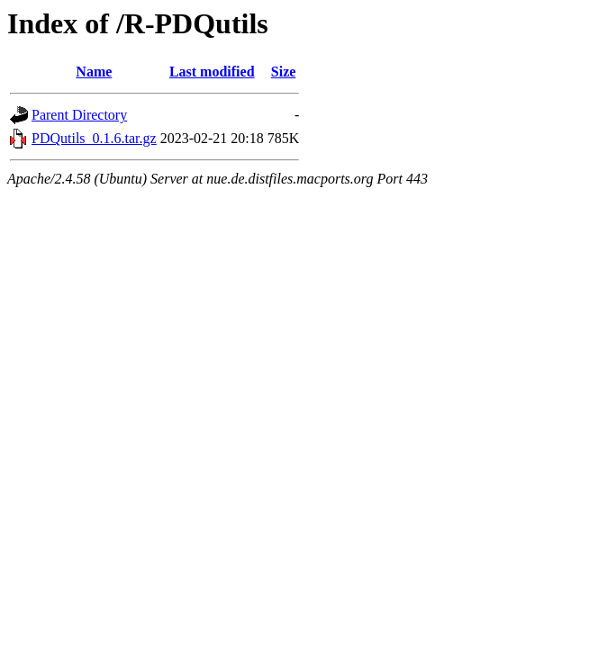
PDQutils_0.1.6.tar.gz (94, 138)
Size (283, 71)
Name (94, 71)
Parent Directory (79, 114)
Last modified (212, 71)
